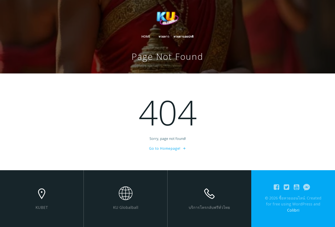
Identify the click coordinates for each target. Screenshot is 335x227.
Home (147, 36)
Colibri (293, 210)
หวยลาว (164, 36)
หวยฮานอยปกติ (183, 36)
